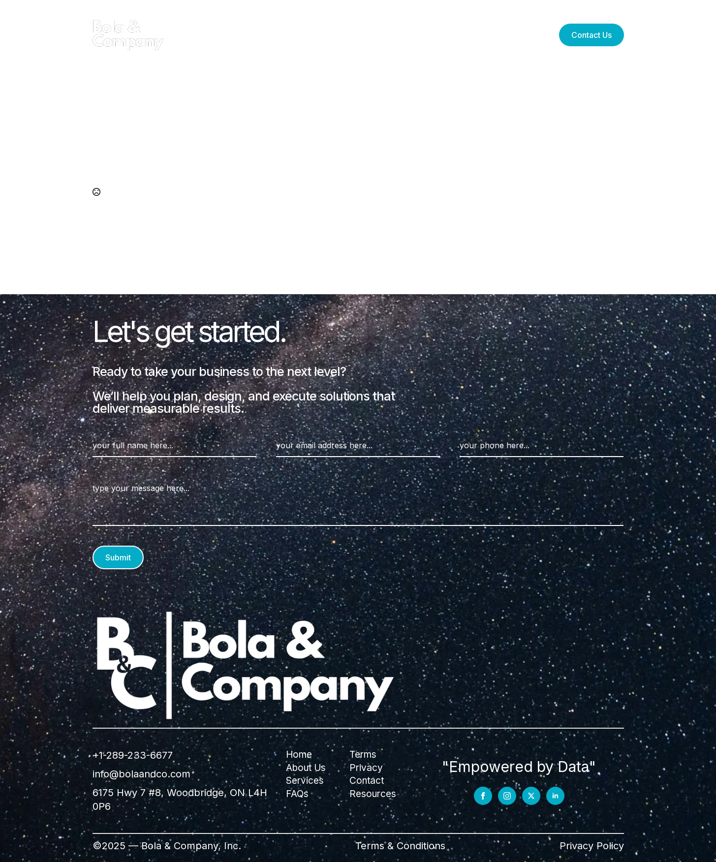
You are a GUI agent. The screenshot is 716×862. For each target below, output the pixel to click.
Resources (397, 35)
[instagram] (507, 796)
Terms (362, 754)
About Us (336, 35)
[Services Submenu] (297, 35)
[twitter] (531, 796)
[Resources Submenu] (429, 35)
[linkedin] (555, 796)
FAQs (459, 35)
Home (299, 754)
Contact (366, 780)
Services (270, 35)
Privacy (366, 767)
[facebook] (483, 796)
